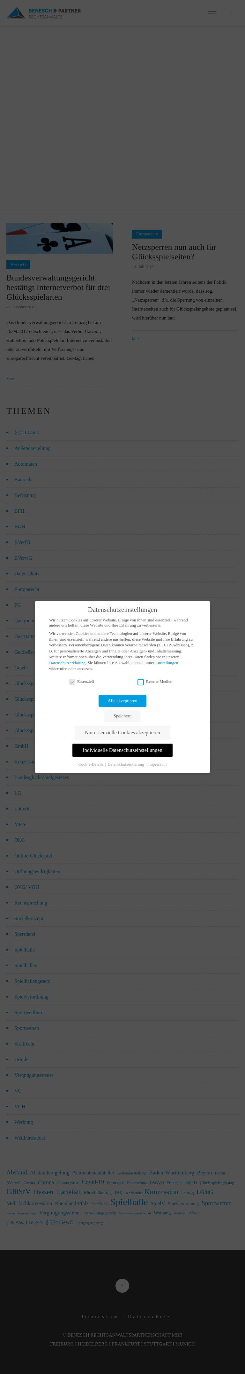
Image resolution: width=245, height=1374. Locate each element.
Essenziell (81, 681)
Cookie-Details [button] (91, 764)
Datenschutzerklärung (67, 662)
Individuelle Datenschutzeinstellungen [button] (122, 750)
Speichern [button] (122, 715)
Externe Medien (154, 681)
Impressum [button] (157, 764)
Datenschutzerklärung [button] (126, 764)
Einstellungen (166, 662)
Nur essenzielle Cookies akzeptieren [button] (122, 733)
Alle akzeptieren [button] (122, 700)
